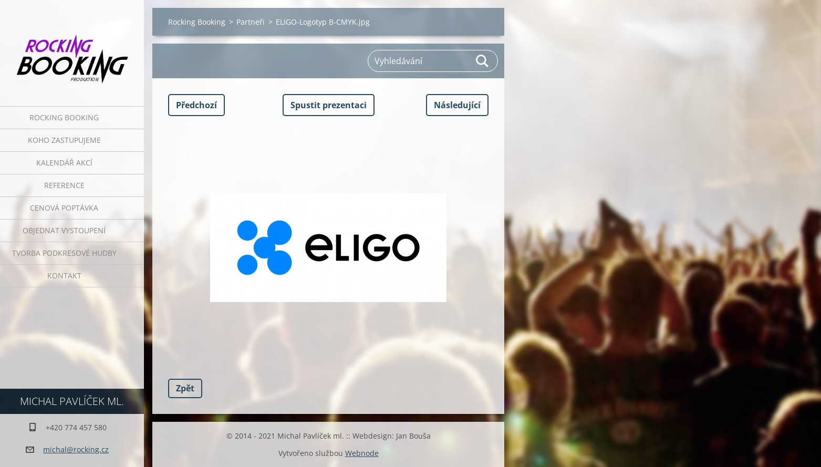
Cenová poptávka (64, 208)
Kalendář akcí (64, 163)
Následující (457, 105)
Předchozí (196, 105)
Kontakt (64, 276)
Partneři (250, 22)
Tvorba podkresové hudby (64, 253)
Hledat (483, 61)
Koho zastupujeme (64, 140)
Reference (64, 185)
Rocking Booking (64, 117)
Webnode (362, 453)
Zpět (185, 388)
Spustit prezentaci (328, 105)
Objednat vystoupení (64, 230)
